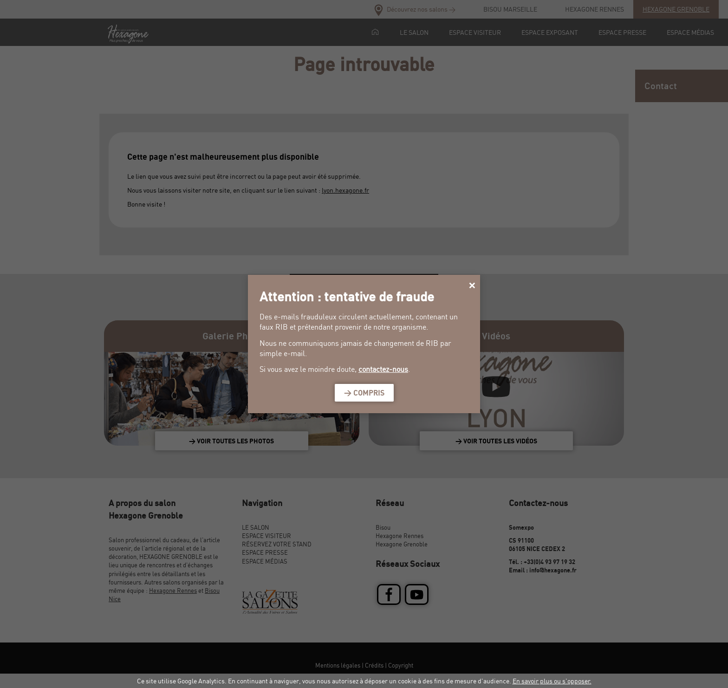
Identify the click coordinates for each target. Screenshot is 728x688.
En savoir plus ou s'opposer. (552, 681)
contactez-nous (383, 369)
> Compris (364, 392)
